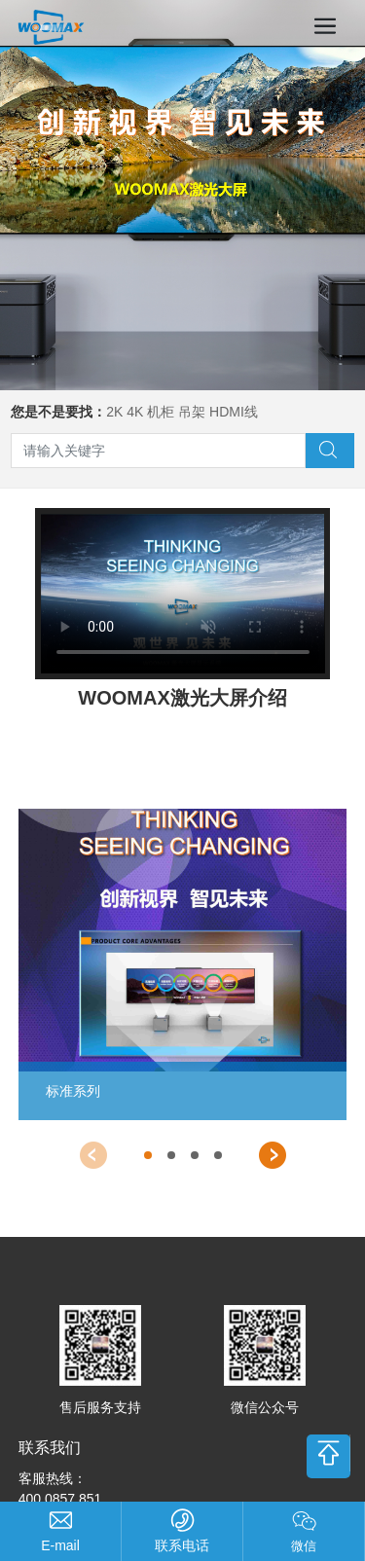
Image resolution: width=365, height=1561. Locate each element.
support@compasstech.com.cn (60, 1546)
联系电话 (182, 1545)
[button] (93, 1155)
